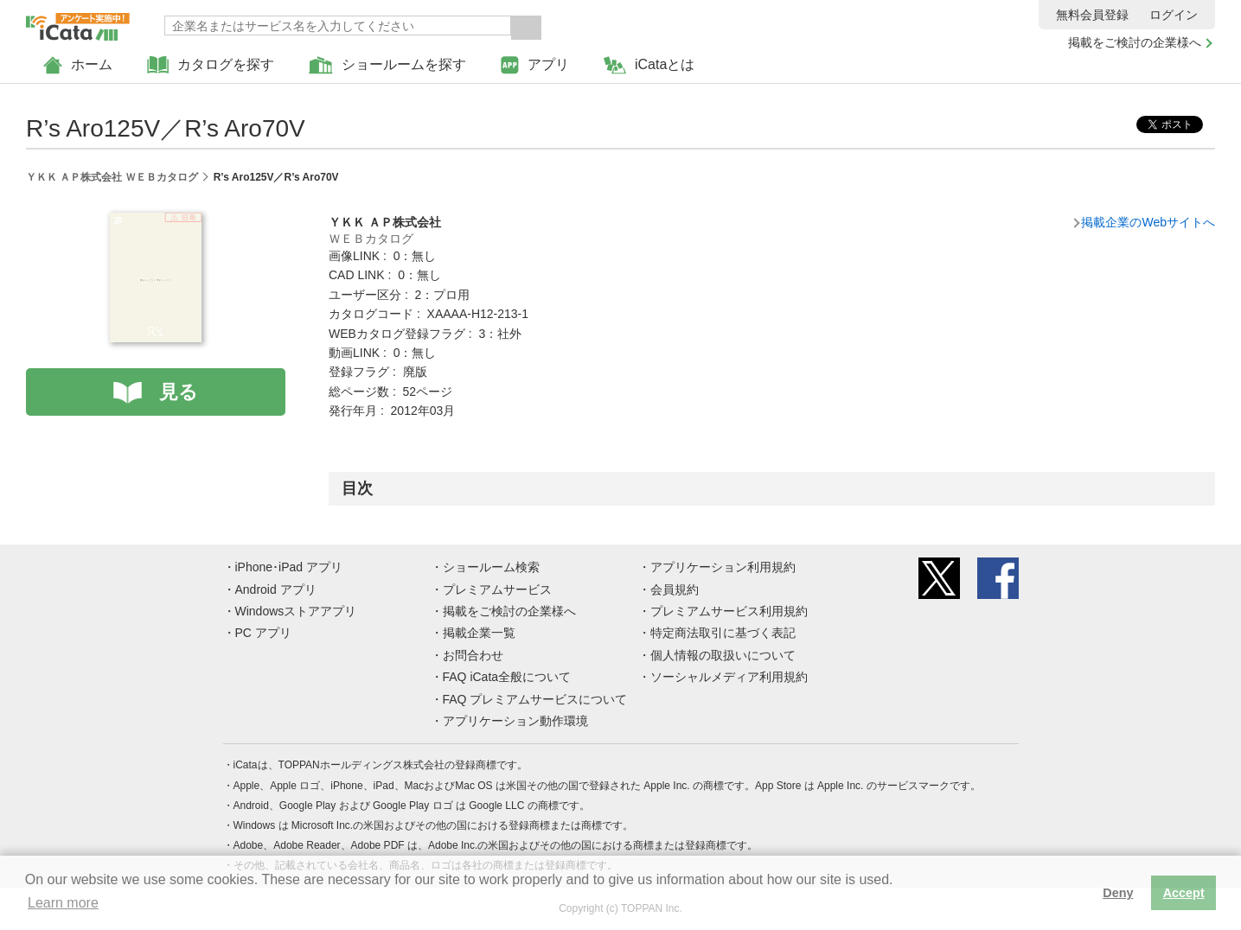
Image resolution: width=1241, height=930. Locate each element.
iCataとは (649, 65)
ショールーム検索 (491, 567)
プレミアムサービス (497, 589)
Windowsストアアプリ (296, 611)
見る (178, 392)
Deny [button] (1118, 893)
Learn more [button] (63, 902)
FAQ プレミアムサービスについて (535, 699)
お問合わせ (473, 655)
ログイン (1173, 15)
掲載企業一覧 (479, 633)
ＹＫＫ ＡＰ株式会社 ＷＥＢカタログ (112, 177)
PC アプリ (263, 633)
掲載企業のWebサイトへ (1148, 222)
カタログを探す (210, 65)
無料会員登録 (1092, 15)
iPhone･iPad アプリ (289, 567)
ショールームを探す (387, 65)
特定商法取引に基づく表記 (723, 633)
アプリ (535, 65)
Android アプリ (276, 589)
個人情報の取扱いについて (723, 655)
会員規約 (674, 589)
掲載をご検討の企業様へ (1134, 42)
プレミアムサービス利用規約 (729, 611)
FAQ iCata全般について (507, 677)
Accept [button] (1184, 893)
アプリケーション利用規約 (723, 567)
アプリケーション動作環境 (515, 721)
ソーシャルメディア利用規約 (729, 677)
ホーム (77, 65)
